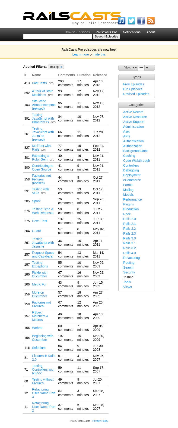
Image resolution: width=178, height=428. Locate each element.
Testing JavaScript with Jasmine (43, 242)
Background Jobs (135, 151)
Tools (127, 282)
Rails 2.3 (129, 233)
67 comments (65, 274)
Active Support (133, 122)
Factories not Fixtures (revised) (41, 179)
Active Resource (135, 117)
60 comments (65, 328)
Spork (36, 201)
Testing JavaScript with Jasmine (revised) (43, 134)
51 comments (65, 357)
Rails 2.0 (129, 219)
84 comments (65, 118)
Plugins (128, 204)
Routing (128, 262)
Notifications (131, 32)
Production (131, 209)
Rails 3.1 (129, 243)
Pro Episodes (133, 89)
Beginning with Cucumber (42, 337)
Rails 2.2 (129, 228)
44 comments (65, 179)
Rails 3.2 (129, 248)
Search (128, 267)
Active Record (133, 112)
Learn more (80, 54)
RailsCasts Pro (106, 32)
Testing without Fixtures (43, 381)
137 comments (65, 221)
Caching (129, 156)
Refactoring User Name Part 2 (43, 406)
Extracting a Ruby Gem (40, 157)
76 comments (65, 201)
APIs (126, 136)
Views (127, 287)
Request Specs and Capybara (43, 254)
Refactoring (131, 258)
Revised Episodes (136, 94)
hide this (100, 54)
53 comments (65, 191)
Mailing (128, 190)
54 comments (65, 254)
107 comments (65, 337)
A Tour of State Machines (42, 93)
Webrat (37, 328)
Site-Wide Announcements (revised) (43, 104)
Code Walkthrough (136, 160)
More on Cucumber (39, 294)
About (150, 32)
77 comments (65, 147)
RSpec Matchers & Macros (40, 316)
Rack (127, 214)
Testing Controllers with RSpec (43, 369)
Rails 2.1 (129, 224)
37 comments (65, 406)
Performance (132, 199)
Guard (36, 231)
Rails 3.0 (129, 238)
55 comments (65, 264)
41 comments (65, 167)
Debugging (131, 170)
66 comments (65, 134)
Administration (133, 126)
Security (129, 272)
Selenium (38, 348)
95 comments (65, 105)
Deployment (132, 175)
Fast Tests (39, 83)
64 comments (65, 347)
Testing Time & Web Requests (42, 211)
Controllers (131, 165)
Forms (128, 185)
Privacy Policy (100, 420)
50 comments (65, 211)
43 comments (65, 284)
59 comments (65, 369)
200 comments (65, 83)
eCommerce (132, 180)
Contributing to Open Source (42, 167)
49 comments (65, 381)
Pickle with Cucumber (39, 274)
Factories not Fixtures (41, 304)
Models (128, 194)
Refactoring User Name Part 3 (43, 393)
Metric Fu (38, 284)
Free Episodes (133, 84)
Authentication (133, 141)
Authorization (132, 146)
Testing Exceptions (40, 264)
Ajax (126, 131)
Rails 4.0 (129, 253)
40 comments (65, 157)
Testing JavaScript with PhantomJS (43, 118)
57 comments (65, 231)
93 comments (65, 93)
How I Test (39, 221)
